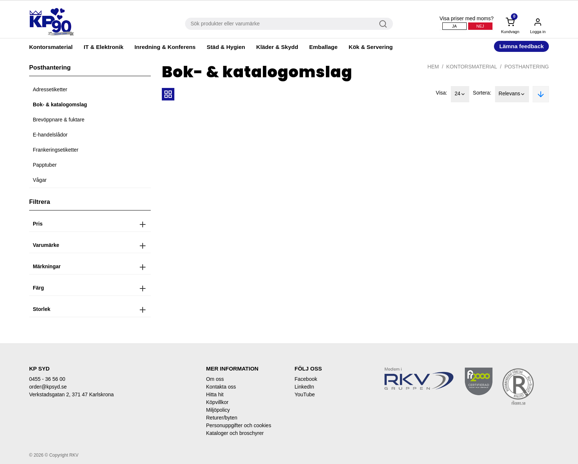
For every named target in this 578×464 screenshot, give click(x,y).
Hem (433, 67)
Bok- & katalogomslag (60, 104)
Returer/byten (221, 418)
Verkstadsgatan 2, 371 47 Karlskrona (71, 394)
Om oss (215, 379)
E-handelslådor (50, 135)
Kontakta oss (221, 387)
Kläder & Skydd (277, 47)
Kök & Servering (371, 47)
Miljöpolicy (218, 410)
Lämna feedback (521, 46)
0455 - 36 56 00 (47, 379)
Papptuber (45, 165)
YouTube (305, 394)
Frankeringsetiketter (56, 150)
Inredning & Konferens (165, 47)
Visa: (441, 93)
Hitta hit (214, 394)
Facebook (306, 379)
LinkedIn (304, 387)
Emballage (323, 47)
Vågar (39, 180)
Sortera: (482, 93)
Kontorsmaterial (51, 47)
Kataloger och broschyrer (235, 433)
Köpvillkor (217, 402)
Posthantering (526, 67)
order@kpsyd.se (48, 387)
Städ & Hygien (226, 47)
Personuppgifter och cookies (238, 425)
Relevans (512, 94)
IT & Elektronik (103, 47)
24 (460, 94)
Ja (454, 26)
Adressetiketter (50, 89)
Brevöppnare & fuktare (58, 120)
